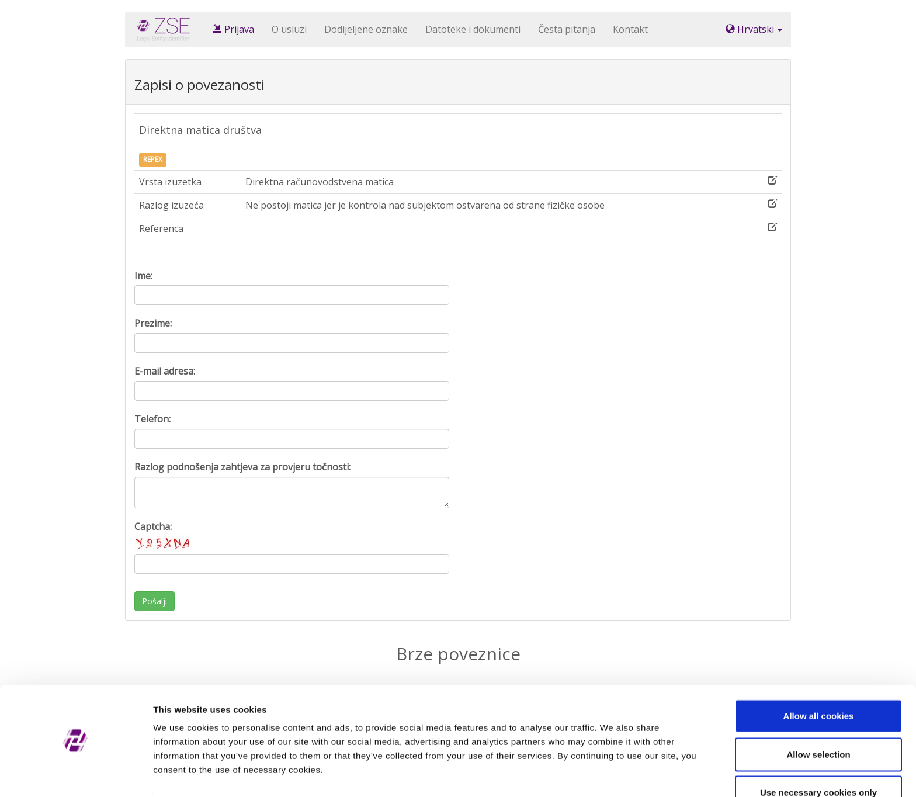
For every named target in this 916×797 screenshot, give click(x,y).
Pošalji (154, 601)
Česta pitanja (566, 29)
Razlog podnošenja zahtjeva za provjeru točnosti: (242, 466)
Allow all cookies (818, 682)
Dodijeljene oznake (366, 29)
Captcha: (163, 535)
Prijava (233, 29)
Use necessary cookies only (818, 759)
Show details (613, 774)
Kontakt (630, 29)
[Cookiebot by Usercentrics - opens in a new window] (76, 774)
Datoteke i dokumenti (473, 29)
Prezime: (153, 323)
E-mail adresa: (164, 371)
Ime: (143, 275)
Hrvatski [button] (754, 29)
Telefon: (152, 419)
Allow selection (818, 721)
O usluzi (289, 29)
